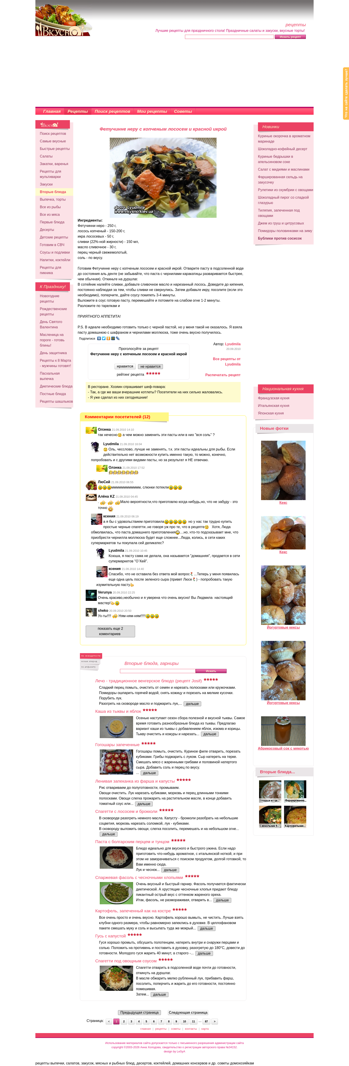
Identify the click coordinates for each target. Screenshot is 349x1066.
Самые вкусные (53, 141)
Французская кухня (273, 398)
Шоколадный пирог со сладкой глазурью (283, 200)
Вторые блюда (53, 192)
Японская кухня (271, 413)
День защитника (53, 353)
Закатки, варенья (54, 164)
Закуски (46, 184)
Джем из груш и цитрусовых (281, 223)
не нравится (150, 366)
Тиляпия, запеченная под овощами (279, 213)
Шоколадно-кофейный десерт (282, 149)
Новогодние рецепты (49, 298)
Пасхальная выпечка (50, 376)
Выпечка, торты (53, 199)
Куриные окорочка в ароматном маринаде (284, 138)
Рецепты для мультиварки (50, 174)
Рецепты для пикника (50, 270)
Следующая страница (188, 1012)
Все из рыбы (50, 207)
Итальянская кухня (273, 406)
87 (206, 1021)
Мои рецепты (152, 111)
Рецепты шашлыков (56, 401)
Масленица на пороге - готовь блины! (52, 340)
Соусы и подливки (55, 252)
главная (145, 1028)
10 (184, 1021)
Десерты (47, 230)
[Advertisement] (174, 73)
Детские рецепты (54, 237)
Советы (183, 111)
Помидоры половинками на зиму (285, 231)
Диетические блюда (56, 386)
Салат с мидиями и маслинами (283, 169)
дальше (192, 704)
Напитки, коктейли (55, 260)
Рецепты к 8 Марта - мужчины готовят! (55, 363)
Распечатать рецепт (223, 375)
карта (205, 1028)
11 (193, 1021)
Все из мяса (50, 214)
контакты (191, 1028)
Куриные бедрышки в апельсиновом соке (275, 159)
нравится (125, 366)
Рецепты (78, 111)
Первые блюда (52, 222)
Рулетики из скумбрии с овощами (285, 190)
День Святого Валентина (51, 324)
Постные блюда (53, 394)
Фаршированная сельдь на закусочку (280, 179)
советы (176, 1028)
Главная (52, 111)
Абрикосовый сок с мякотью (283, 746)
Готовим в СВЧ (52, 245)
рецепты (161, 1028)
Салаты (46, 156)
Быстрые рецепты (55, 149)
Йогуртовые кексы (283, 625)
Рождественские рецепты (53, 311)
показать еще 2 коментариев (110, 631)
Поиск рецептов (112, 111)
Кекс (283, 501)
